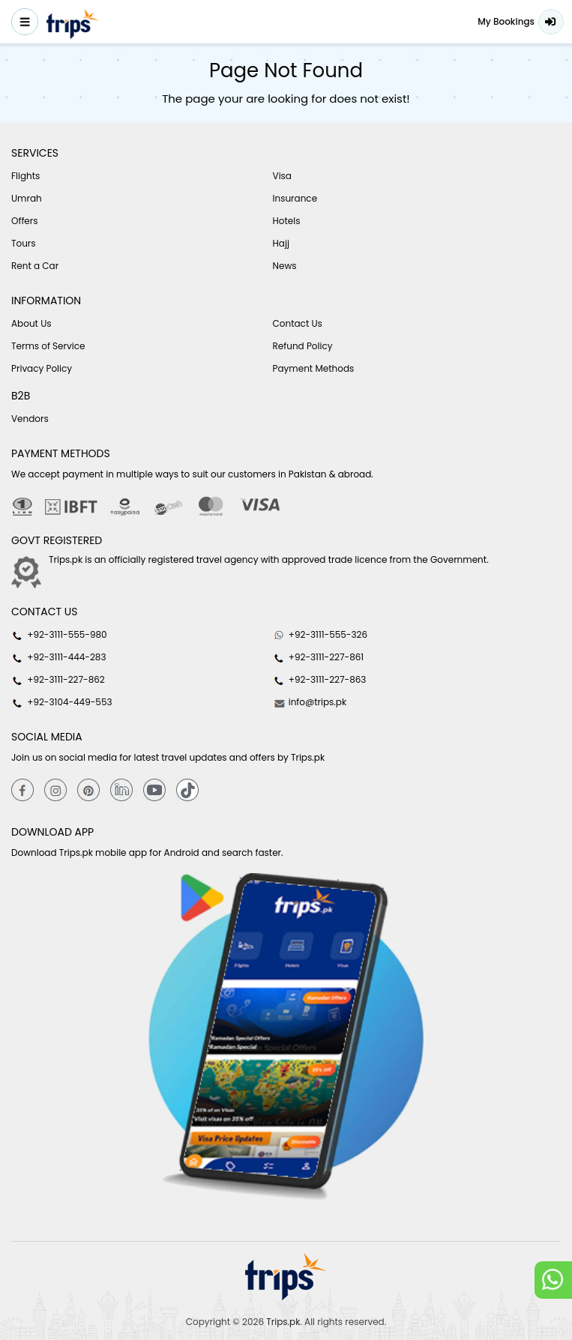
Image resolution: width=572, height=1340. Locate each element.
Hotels (287, 220)
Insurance (295, 198)
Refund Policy (303, 345)
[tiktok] (187, 789)
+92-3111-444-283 (58, 657)
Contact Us (297, 323)
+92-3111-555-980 (59, 635)
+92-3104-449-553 (61, 702)
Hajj (281, 243)
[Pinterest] (88, 789)
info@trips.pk (310, 702)
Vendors (30, 418)
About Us (31, 323)
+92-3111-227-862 (58, 679)
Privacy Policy (41, 368)
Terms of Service (48, 345)
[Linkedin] (121, 789)
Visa (282, 175)
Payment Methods (314, 368)
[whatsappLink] (553, 1280)
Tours (23, 243)
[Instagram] (55, 789)
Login (551, 21)
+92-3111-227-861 (318, 657)
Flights (25, 175)
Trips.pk (283, 1321)
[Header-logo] (72, 24)
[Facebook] (22, 789)
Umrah (26, 198)
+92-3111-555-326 (320, 635)
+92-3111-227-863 (320, 679)
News (285, 265)
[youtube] (154, 789)
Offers (24, 220)
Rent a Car (34, 265)
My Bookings (506, 21)
